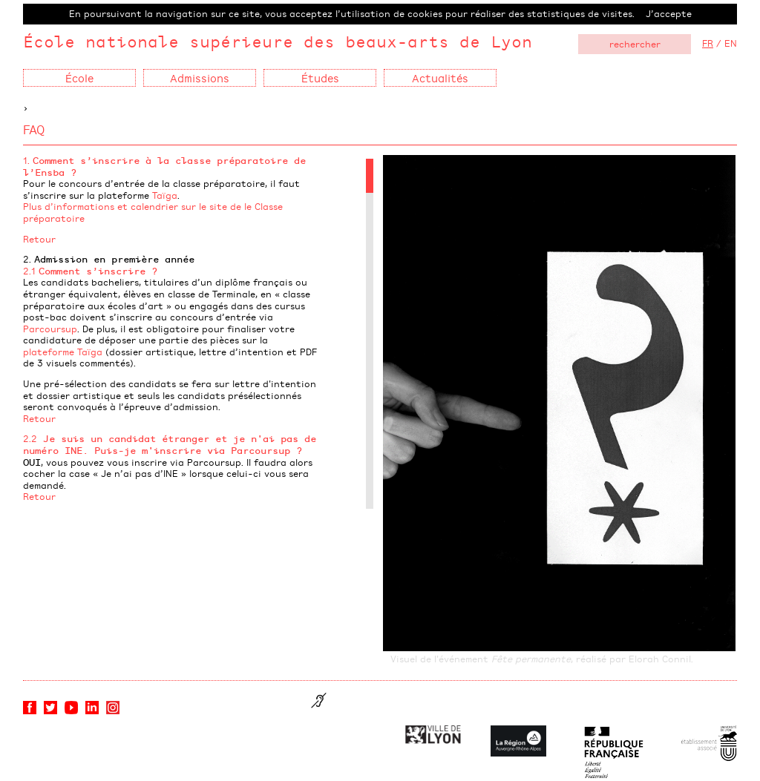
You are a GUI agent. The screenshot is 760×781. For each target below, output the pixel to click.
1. (164, 166)
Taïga (164, 195)
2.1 (90, 270)
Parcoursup (50, 328)
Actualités (440, 77)
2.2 (169, 444)
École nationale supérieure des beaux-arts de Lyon (277, 41)
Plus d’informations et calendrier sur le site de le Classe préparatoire (153, 212)
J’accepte (669, 13)
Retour (39, 238)
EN (730, 43)
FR (707, 43)
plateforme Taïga (62, 351)
